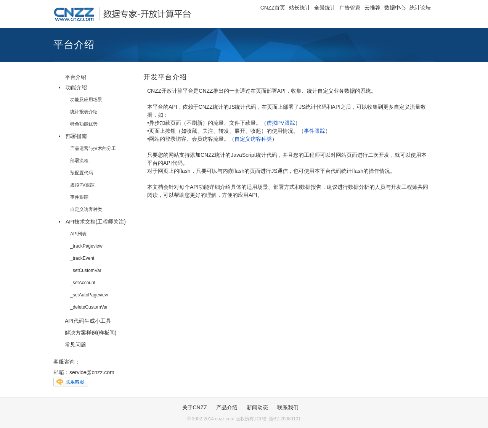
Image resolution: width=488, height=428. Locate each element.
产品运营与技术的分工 (93, 148)
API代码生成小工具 (88, 321)
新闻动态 (257, 407)
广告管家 (350, 8)
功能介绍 (76, 87)
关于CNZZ (194, 407)
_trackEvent (82, 258)
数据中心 (395, 8)
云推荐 (372, 8)
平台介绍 (75, 77)
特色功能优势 (84, 124)
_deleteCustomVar (89, 307)
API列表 (78, 234)
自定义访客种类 (86, 209)
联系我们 (288, 407)
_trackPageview (86, 246)
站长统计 (299, 8)
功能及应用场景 (86, 99)
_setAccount (82, 282)
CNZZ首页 (272, 8)
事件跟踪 (79, 197)
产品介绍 (227, 407)
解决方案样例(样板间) (90, 333)
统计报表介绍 (84, 111)
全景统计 (325, 8)
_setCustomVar (85, 270)
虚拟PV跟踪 (82, 185)
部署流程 (79, 160)
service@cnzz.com (91, 372)
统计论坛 (420, 8)
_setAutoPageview (89, 295)
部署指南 (76, 136)
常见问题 (75, 344)
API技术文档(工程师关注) (96, 222)
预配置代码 (81, 172)
